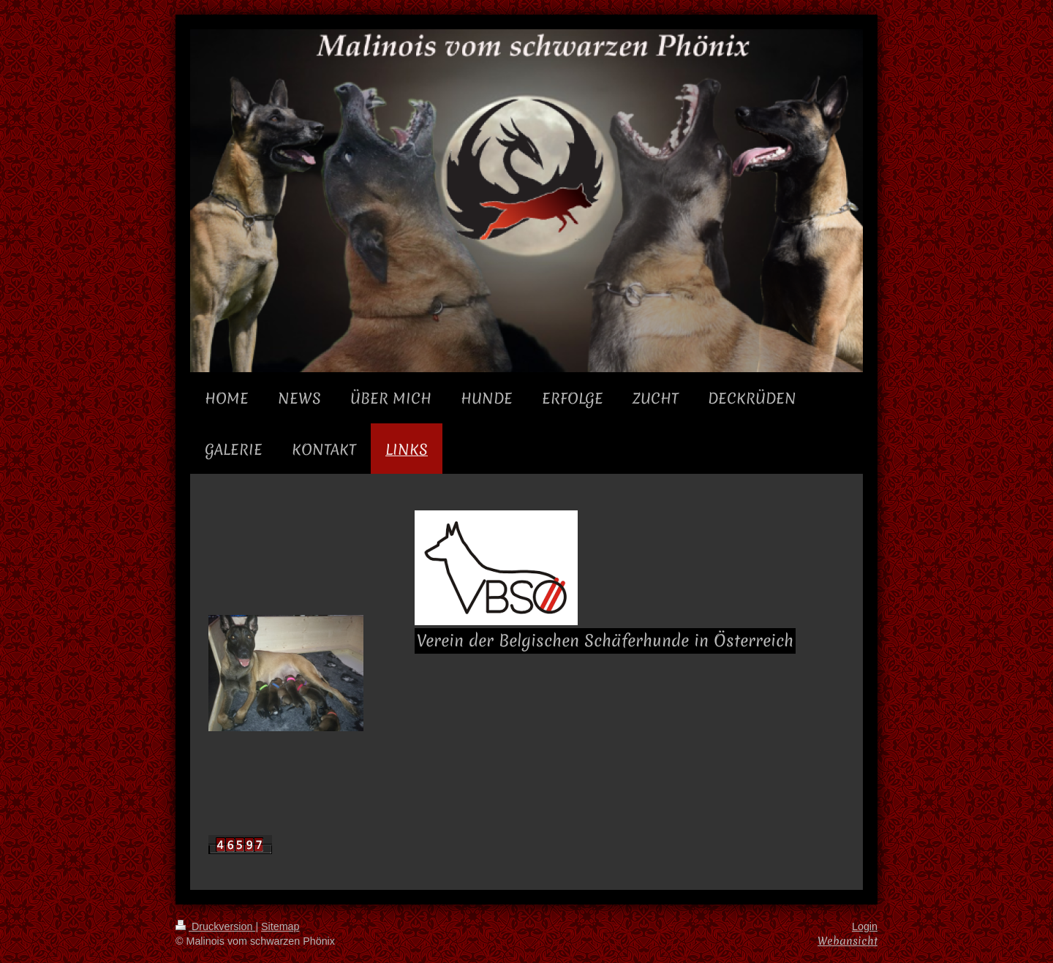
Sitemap (280, 926)
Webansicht (848, 940)
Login (865, 926)
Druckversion (215, 926)
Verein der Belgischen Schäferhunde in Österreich (605, 641)
